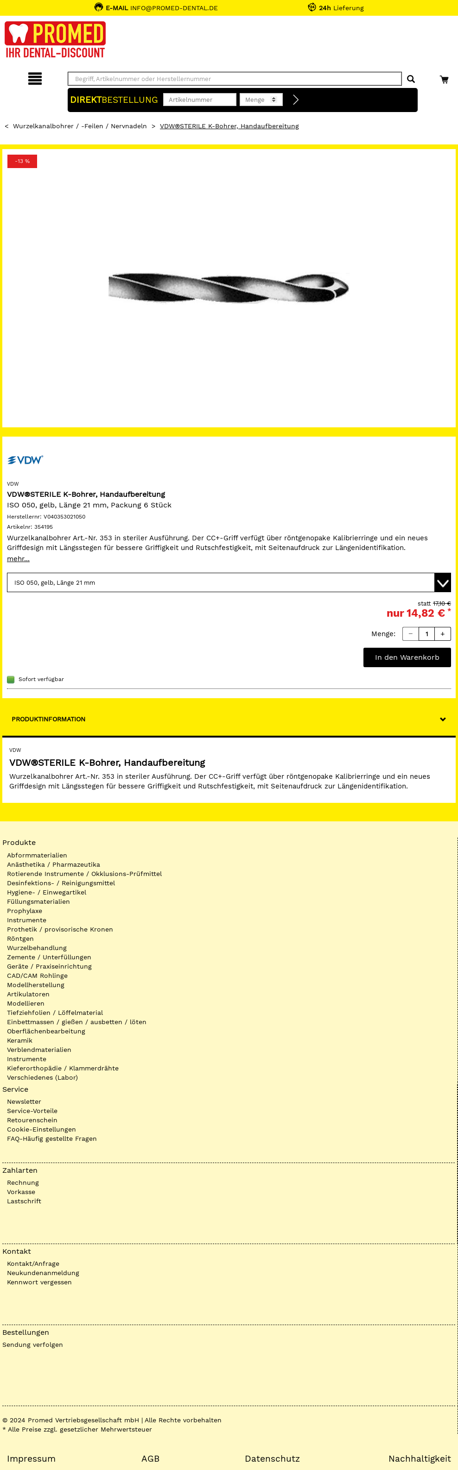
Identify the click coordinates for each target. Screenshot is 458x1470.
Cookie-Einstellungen (41, 1129)
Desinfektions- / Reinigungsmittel (61, 883)
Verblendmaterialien (39, 1049)
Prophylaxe (24, 910)
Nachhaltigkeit (419, 1459)
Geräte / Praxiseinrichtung (49, 966)
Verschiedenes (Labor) (42, 1077)
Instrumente (26, 920)
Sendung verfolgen (32, 1344)
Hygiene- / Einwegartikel (46, 892)
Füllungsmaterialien (38, 901)
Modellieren (26, 1003)
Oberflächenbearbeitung (46, 1031)
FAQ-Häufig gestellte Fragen (52, 1138)
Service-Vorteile (32, 1110)
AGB (150, 1459)
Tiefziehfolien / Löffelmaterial (55, 1012)
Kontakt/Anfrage (33, 1263)
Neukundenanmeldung (43, 1272)
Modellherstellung (35, 984)
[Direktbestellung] (296, 100)
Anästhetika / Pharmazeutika (53, 864)
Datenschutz (272, 1459)
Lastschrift (24, 1201)
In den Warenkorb (407, 657)
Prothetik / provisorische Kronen (60, 929)
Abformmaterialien (37, 855)
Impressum (31, 1459)
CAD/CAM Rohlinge (37, 975)
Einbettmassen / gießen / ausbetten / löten (76, 1022)
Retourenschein (32, 1120)
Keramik (19, 1040)
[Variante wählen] (229, 582)
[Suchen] (411, 79)
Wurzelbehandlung (37, 947)
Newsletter (24, 1101)
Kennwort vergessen (39, 1282)
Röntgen (20, 938)
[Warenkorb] (445, 77)
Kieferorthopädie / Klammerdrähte (63, 1068)
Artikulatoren (28, 994)
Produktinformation (48, 719)
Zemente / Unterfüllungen (49, 957)
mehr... (18, 559)
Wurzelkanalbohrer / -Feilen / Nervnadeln (80, 126)
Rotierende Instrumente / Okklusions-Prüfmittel (84, 873)
